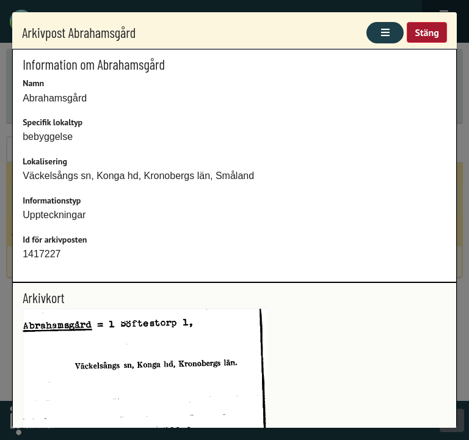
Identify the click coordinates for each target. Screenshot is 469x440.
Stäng (426, 32)
